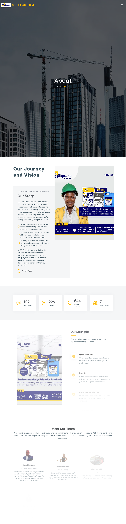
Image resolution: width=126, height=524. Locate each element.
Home (59, 86)
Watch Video (27, 271)
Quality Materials (86, 364)
